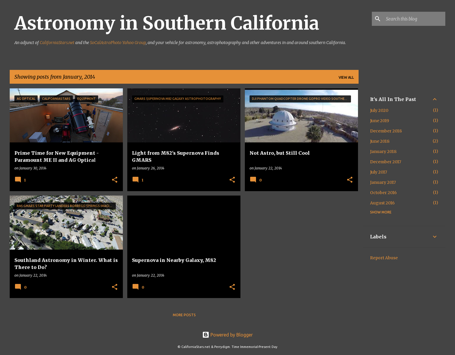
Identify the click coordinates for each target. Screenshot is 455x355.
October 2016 (383, 192)
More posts (184, 315)
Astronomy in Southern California (166, 23)
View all (346, 77)
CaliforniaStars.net (57, 42)
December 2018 (386, 131)
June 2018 (379, 141)
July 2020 (379, 110)
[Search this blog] (414, 19)
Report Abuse (384, 257)
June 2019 (379, 120)
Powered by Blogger (227, 334)
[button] (114, 180)
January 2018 (383, 151)
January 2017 (383, 182)
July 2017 (378, 172)
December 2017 (385, 161)
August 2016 (382, 203)
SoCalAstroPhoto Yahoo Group (118, 42)
